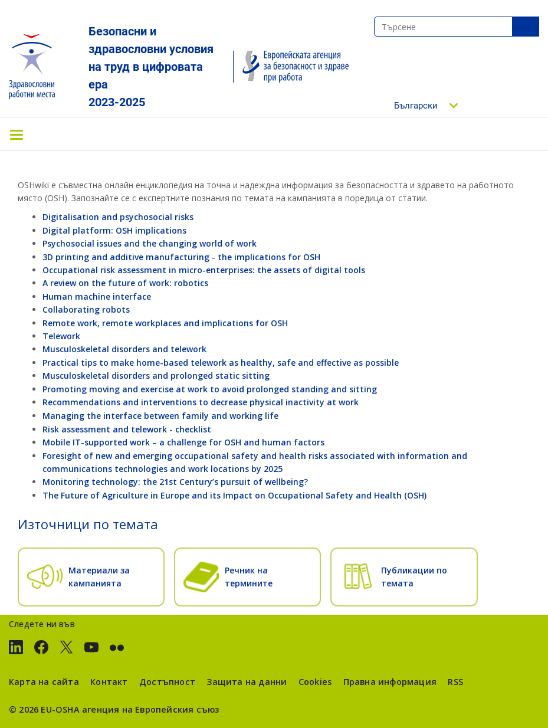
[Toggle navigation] (16, 133)
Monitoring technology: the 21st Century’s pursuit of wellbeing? (175, 481)
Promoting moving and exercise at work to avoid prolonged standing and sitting (209, 389)
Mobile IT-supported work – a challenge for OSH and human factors (183, 442)
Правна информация (390, 681)
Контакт (108, 681)
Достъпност (167, 681)
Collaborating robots (86, 309)
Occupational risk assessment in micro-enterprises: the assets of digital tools (203, 270)
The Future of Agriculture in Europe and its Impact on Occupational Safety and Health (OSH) (234, 495)
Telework (61, 336)
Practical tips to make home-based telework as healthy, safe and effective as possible (220, 362)
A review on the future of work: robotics (125, 282)
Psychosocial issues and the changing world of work (149, 243)
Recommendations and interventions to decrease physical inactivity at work (200, 402)
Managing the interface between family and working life (160, 415)
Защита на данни (246, 681)
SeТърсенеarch (525, 27)
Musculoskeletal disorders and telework (124, 349)
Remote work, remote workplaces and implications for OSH (165, 323)
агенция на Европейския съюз (150, 709)
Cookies (315, 681)
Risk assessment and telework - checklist (126, 429)
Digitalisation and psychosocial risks (117, 216)
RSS (455, 681)
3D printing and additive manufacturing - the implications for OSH (181, 257)
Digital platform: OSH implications (114, 230)
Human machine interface (96, 296)
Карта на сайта (44, 681)
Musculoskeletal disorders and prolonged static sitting (156, 375)
